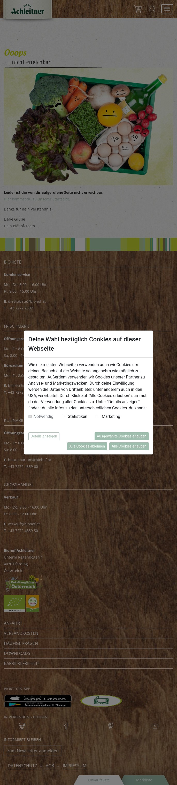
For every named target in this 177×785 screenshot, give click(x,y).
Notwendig (43, 416)
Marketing (111, 416)
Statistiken (77, 416)
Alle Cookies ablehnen (87, 446)
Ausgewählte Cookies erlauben (122, 436)
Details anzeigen (44, 436)
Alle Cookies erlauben (129, 446)
